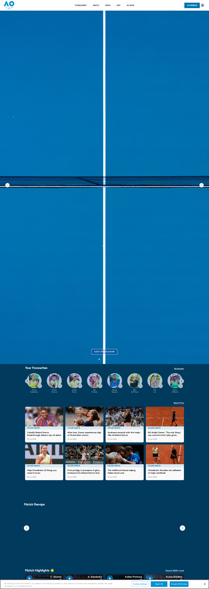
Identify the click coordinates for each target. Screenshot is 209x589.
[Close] (205, 584)
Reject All (159, 584)
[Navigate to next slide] (182, 381)
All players (179, 368)
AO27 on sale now (104, 351)
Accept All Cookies (179, 584)
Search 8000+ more (174, 570)
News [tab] (107, 5)
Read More (179, 403)
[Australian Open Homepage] (9, 5)
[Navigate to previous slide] (27, 381)
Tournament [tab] (81, 5)
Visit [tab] (118, 5)
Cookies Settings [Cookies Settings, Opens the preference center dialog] (140, 584)
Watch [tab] (96, 5)
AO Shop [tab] (130, 5)
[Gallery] (104, 383)
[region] (104, 584)
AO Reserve (192, 5)
